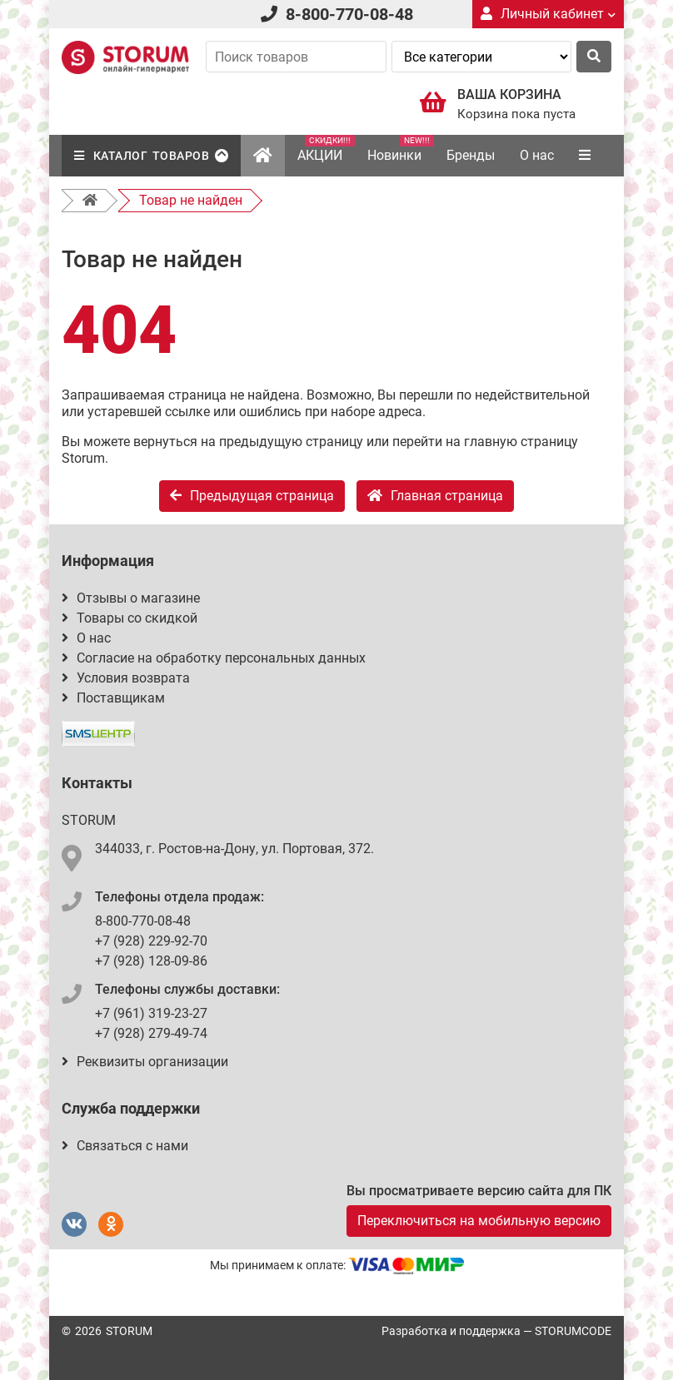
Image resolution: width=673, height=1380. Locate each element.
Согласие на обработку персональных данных (214, 658)
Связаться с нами (125, 1146)
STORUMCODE (573, 1331)
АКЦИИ (326, 149)
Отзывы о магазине (131, 598)
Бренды (470, 155)
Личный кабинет (548, 14)
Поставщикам (113, 698)
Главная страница (435, 496)
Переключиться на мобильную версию (479, 1221)
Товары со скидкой (129, 618)
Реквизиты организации (145, 1062)
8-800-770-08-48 (349, 14)
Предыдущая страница (252, 496)
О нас (537, 155)
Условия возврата (126, 678)
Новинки (400, 149)
